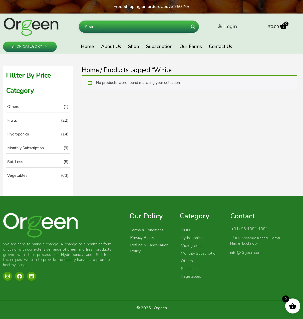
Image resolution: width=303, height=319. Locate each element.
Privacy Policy (142, 237)
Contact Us (220, 46)
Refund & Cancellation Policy (149, 248)
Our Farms (190, 46)
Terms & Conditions (147, 230)
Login (230, 26)
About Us (111, 46)
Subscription (159, 46)
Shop (133, 46)
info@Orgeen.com (245, 252)
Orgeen (160, 308)
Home (87, 46)
